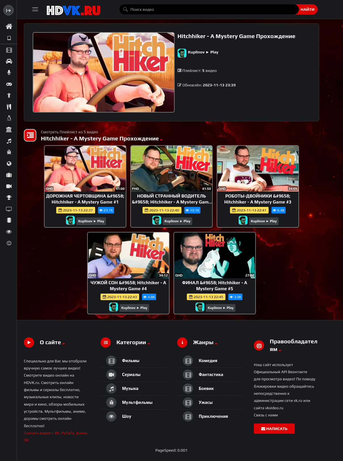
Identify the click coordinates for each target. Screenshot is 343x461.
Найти (308, 9)
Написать (274, 428)
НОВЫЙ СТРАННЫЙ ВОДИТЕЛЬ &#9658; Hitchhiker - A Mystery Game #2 (171, 202)
